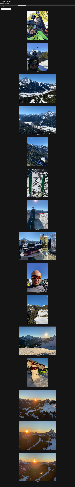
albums (5, 6)
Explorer (5, 5)
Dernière (43, 485)
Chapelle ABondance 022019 (14, 6)
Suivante (40, 485)
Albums (1, 5)
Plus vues (9, 5)
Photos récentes (14, 5)
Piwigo (39, 486)
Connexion (73, 5)
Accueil (2, 6)
